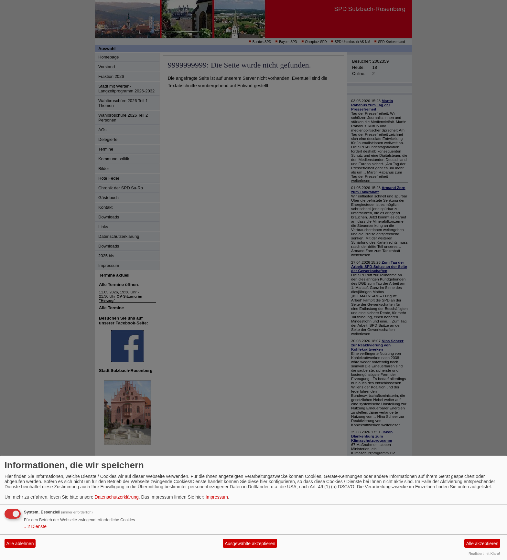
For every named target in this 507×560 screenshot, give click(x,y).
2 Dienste (35, 526)
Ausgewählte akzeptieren (250, 543)
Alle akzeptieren (482, 543)
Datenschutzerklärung (117, 497)
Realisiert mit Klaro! (484, 553)
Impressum (217, 497)
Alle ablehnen (20, 543)
